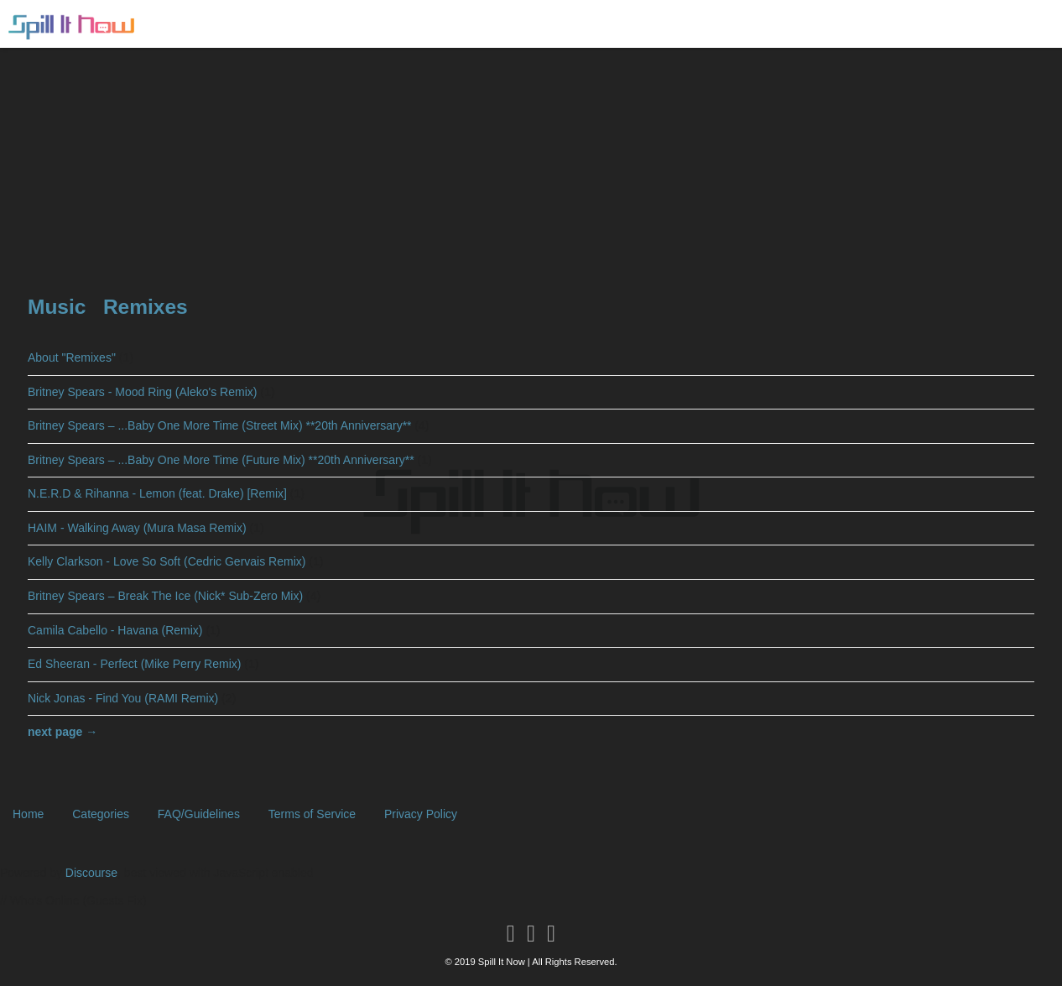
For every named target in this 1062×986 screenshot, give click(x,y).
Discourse (91, 872)
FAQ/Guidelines (199, 814)
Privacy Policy (420, 814)
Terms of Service (312, 814)
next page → (62, 731)
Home (28, 814)
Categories (100, 814)
